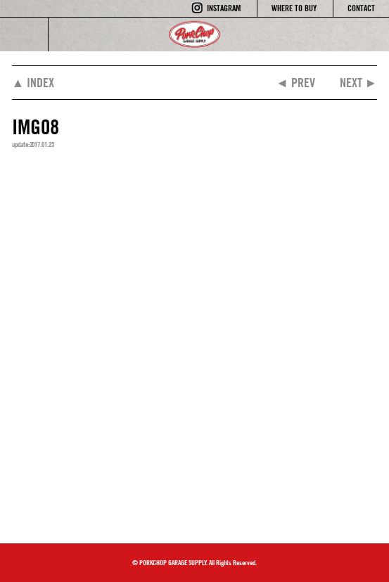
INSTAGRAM (224, 8)
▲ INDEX (33, 82)
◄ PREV (295, 82)
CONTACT (361, 8)
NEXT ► (359, 82)
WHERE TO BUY (294, 8)
